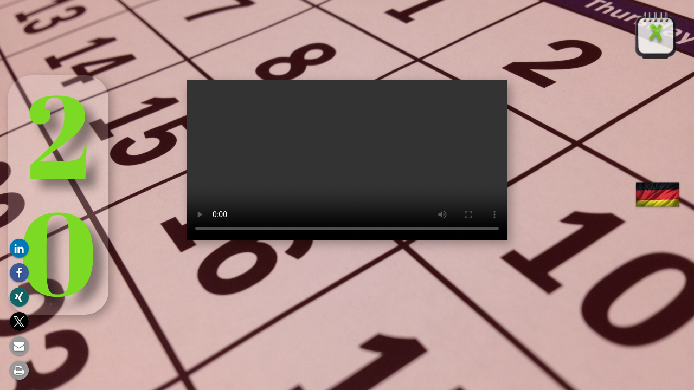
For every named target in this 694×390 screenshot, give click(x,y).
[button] (19, 248)
